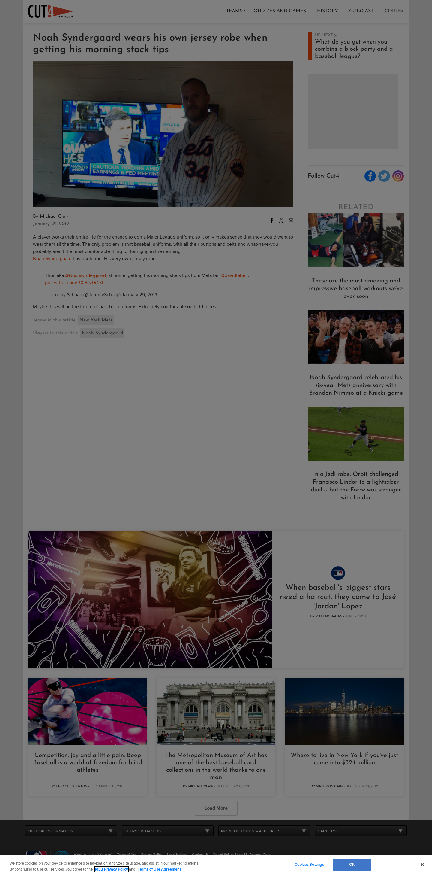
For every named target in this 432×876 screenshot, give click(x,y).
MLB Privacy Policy (111, 869)
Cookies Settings (309, 864)
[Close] (422, 864)
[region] (216, 865)
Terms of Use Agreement (159, 869)
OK (352, 864)
